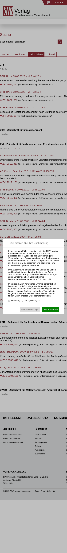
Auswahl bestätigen (30, 309)
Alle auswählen (50, 309)
